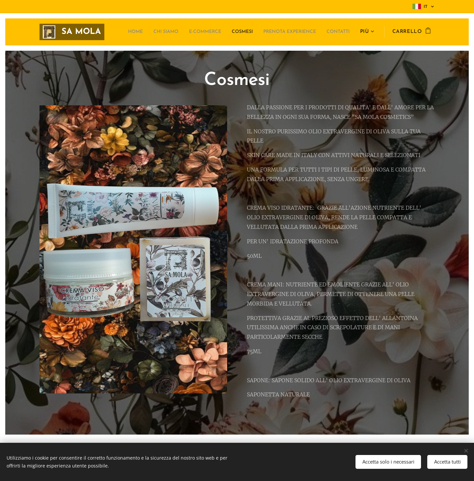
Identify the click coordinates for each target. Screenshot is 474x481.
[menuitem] (146, 32)
